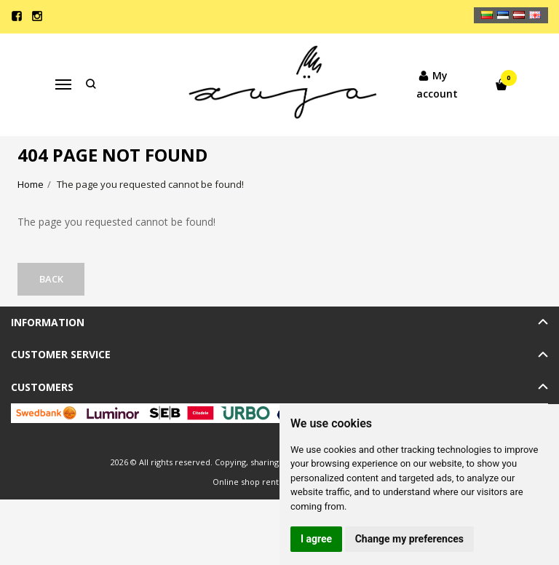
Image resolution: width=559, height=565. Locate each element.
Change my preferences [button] (409, 539)
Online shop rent (246, 481)
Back (53, 278)
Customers (42, 387)
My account (433, 83)
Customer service (61, 354)
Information (47, 322)
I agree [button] (316, 539)
